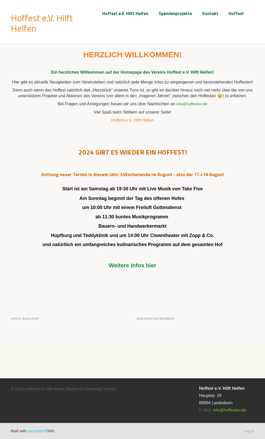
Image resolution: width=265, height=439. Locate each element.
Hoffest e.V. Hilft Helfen (125, 13)
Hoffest (236, 13)
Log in (249, 431)
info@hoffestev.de (191, 104)
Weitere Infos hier (132, 265)
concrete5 (36, 431)
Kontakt (210, 13)
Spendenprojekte (175, 13)
